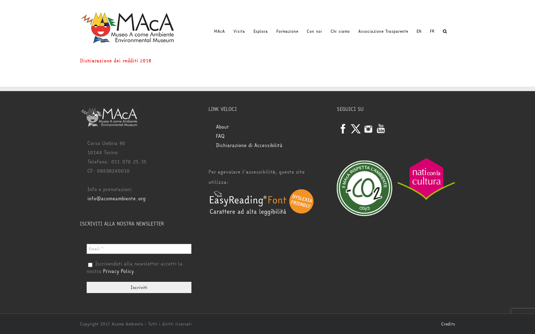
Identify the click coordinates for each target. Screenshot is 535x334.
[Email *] (139, 249)
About (222, 127)
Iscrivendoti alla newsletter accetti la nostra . (135, 268)
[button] (445, 31)
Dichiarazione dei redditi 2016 (115, 60)
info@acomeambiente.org (116, 198)
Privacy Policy (118, 271)
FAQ (220, 136)
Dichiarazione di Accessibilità (249, 145)
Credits (448, 324)
